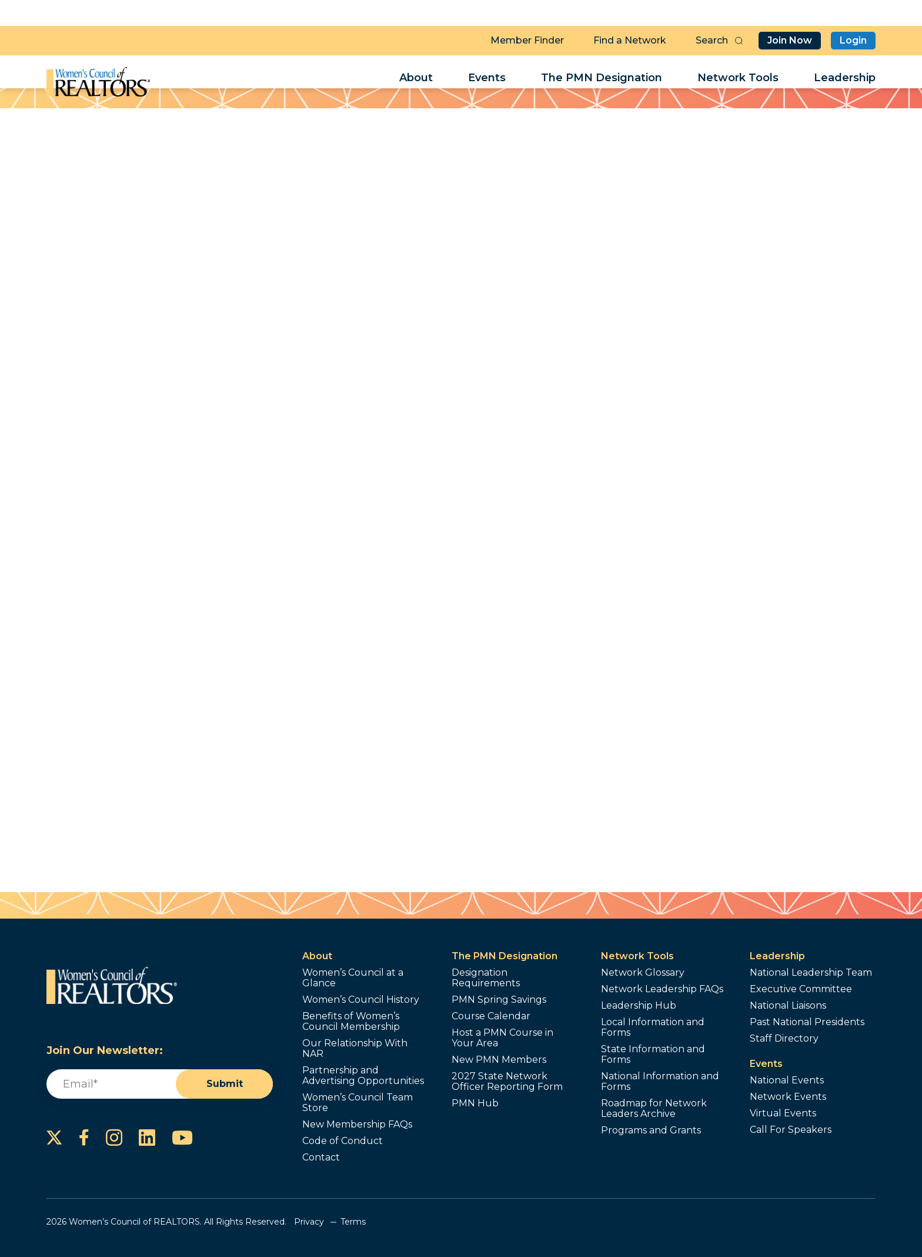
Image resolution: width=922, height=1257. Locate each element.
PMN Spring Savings (499, 1000)
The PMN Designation (601, 80)
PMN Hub (475, 1103)
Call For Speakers (790, 1130)
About (416, 80)
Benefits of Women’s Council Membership (351, 1021)
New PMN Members (499, 1060)
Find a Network (629, 38)
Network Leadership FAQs (662, 989)
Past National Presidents (807, 1022)
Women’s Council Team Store (357, 1102)
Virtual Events (783, 1113)
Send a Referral (572, 413)
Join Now (789, 38)
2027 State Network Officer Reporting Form (507, 1081)
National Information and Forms (660, 1081)
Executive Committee (801, 989)
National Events (787, 1080)
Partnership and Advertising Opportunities (363, 1075)
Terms (353, 1221)
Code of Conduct (342, 1141)
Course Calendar (491, 1016)
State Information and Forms (653, 1054)
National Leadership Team (811, 972)
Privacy (309, 1221)
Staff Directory (784, 1038)
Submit (224, 1083)
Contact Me (572, 372)
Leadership (845, 80)
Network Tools (738, 80)
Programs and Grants (651, 1130)
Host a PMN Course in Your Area (502, 1038)
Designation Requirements (486, 978)
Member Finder (527, 38)
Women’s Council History (360, 1000)
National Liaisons (788, 1005)
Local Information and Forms (652, 1027)
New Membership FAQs (357, 1124)
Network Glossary (642, 972)
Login (853, 38)
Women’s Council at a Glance (352, 978)
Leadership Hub (638, 1005)
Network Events (788, 1097)
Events (487, 80)
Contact (321, 1157)
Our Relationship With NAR (354, 1048)
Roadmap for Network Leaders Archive (654, 1108)
